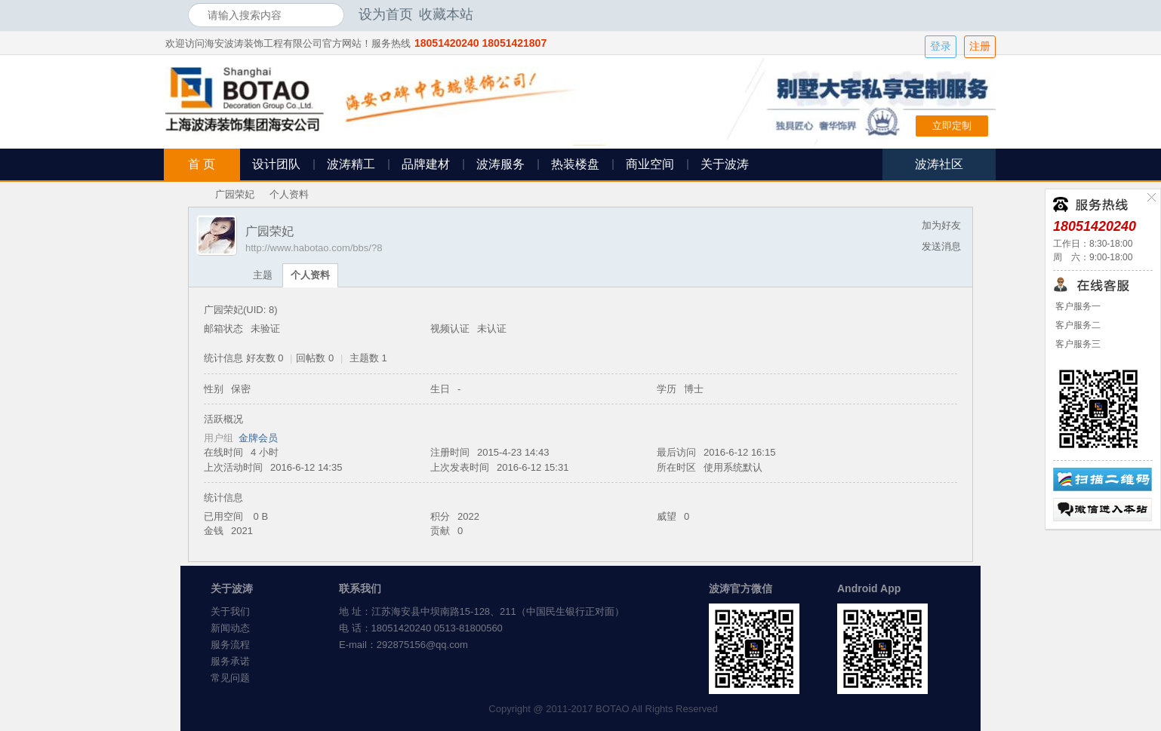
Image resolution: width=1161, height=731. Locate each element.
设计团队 (276, 164)
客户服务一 (1077, 306)
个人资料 (310, 275)
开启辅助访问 (969, 14)
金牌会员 (258, 438)
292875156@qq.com (422, 644)
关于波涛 (725, 164)
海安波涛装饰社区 (194, 194)
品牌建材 (426, 164)
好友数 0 (265, 358)
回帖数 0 (315, 358)
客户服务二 (1077, 325)
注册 (979, 46)
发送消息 (941, 246)
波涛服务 (500, 164)
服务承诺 (230, 661)
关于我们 (230, 611)
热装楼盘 (575, 164)
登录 (940, 46)
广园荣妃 (234, 194)
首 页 (201, 164)
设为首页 (386, 14)
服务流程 (230, 644)
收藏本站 (446, 14)
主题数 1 (368, 358)
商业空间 (650, 164)
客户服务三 (1077, 344)
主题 (263, 275)
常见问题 (230, 677)
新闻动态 (230, 628)
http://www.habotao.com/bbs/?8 (313, 247)
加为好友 (941, 225)
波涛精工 (351, 164)
